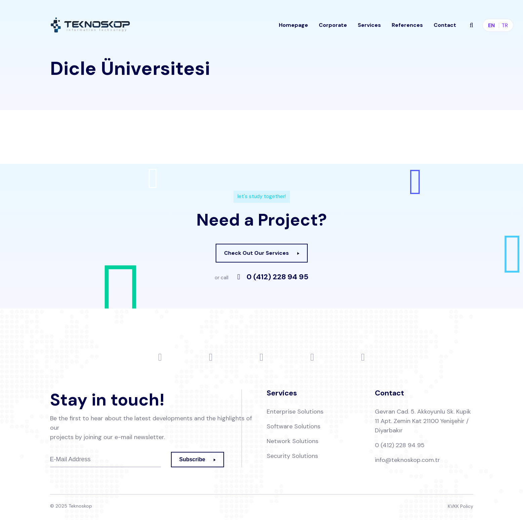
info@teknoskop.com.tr (407, 460)
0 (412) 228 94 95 (277, 277)
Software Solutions (293, 426)
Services (369, 25)
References (407, 25)
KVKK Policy (460, 506)
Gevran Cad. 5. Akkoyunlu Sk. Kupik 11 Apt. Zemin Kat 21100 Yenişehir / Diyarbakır (423, 421)
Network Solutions (292, 441)
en (491, 25)
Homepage (293, 25)
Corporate (333, 25)
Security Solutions (292, 456)
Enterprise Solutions (295, 412)
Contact (445, 25)
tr (505, 25)
